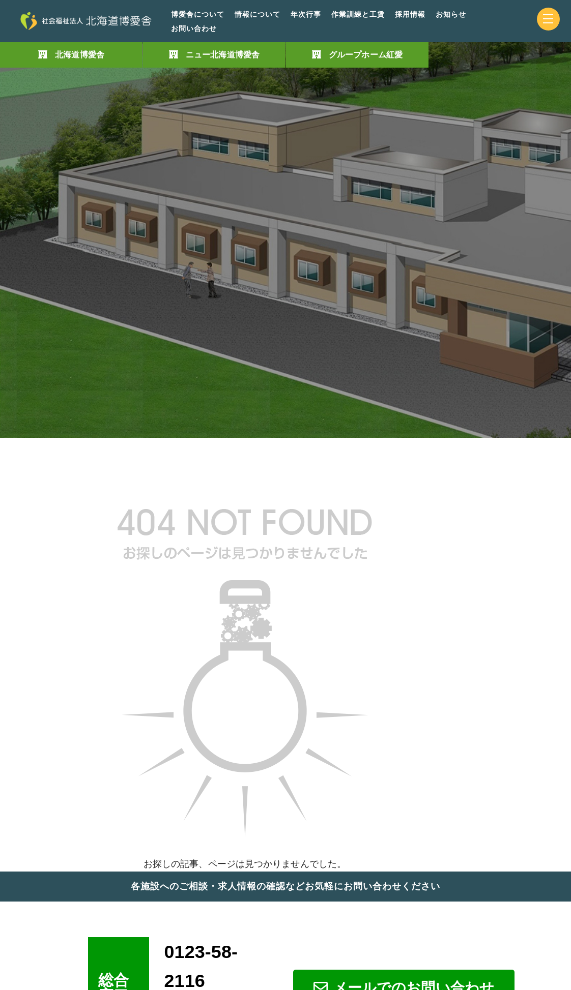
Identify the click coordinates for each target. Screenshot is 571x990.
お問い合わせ (194, 29)
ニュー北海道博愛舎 (223, 54)
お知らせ (451, 14)
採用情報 (410, 14)
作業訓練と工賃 (358, 14)
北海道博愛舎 (79, 54)
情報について (257, 14)
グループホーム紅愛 (366, 54)
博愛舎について (197, 14)
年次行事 (306, 14)
